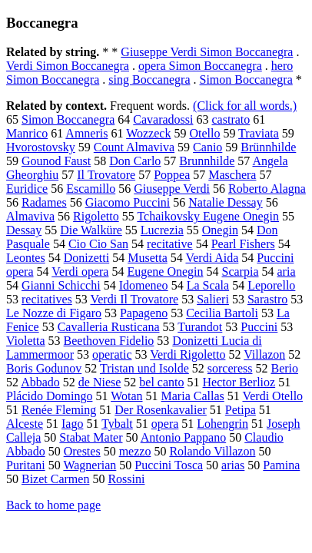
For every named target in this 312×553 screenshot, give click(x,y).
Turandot (200, 326)
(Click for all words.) (245, 105)
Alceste (24, 423)
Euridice (27, 188)
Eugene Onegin (165, 271)
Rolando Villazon (212, 451)
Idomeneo (143, 285)
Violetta (25, 340)
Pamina (281, 465)
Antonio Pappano (184, 437)
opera (165, 423)
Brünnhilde (268, 147)
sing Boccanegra (149, 79)
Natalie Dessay (225, 202)
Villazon (264, 354)
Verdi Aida (211, 257)
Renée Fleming (59, 409)
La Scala (208, 285)
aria (286, 271)
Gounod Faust (56, 160)
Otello (204, 133)
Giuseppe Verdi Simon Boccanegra (207, 51)
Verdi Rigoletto (187, 354)
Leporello (271, 285)
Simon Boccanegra (245, 79)
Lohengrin (222, 423)
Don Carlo (135, 160)
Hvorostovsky (40, 147)
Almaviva (30, 216)
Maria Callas (192, 395)
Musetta (148, 257)
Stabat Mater (90, 437)
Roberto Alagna (267, 188)
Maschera (232, 174)
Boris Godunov (43, 368)
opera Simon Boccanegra (200, 65)
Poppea (172, 174)
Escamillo (90, 188)
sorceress (230, 368)
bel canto (161, 382)
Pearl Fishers (243, 243)
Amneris (86, 133)
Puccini (259, 326)
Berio (284, 368)
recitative (170, 243)
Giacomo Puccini (128, 202)
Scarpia (240, 271)
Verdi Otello (272, 395)
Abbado (40, 382)
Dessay (23, 230)
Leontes (25, 257)
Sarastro (267, 299)
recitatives (47, 299)
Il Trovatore (106, 174)
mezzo (135, 451)
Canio (207, 147)
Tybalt (117, 423)
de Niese (99, 382)
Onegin (220, 230)
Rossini (126, 478)
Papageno (144, 313)
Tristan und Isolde (144, 368)
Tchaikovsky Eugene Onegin (208, 216)
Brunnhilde (206, 160)
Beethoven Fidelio (109, 340)
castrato (231, 119)
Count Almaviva (134, 147)
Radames (44, 202)
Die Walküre (91, 230)
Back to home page (53, 505)
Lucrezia (162, 230)
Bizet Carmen (55, 478)
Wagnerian (89, 465)
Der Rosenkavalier (161, 409)
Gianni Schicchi (61, 285)
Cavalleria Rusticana (109, 326)
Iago (72, 423)
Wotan (126, 395)
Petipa (240, 409)
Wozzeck (148, 133)
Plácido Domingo (49, 395)
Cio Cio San (98, 243)
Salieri (213, 299)
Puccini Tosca (168, 465)
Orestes (82, 451)
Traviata (258, 133)
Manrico (27, 133)
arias (232, 465)
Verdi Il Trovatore (134, 299)
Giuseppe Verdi (172, 188)
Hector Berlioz (239, 382)
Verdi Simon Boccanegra (67, 65)
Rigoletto (96, 216)
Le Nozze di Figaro (53, 313)
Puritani (25, 465)
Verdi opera (79, 271)
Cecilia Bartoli (222, 313)
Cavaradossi (163, 119)
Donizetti (87, 257)
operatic (112, 354)
